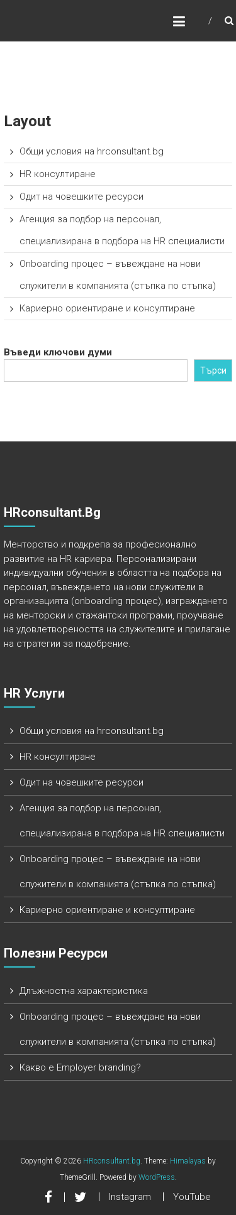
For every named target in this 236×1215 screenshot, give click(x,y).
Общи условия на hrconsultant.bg (92, 151)
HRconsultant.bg (111, 1161)
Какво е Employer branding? (80, 1067)
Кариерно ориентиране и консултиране (107, 308)
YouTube (192, 1196)
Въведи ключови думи (58, 352)
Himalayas (188, 1161)
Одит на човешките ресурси (81, 196)
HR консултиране (58, 174)
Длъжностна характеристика (84, 990)
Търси (213, 370)
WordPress (156, 1177)
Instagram (130, 1196)
